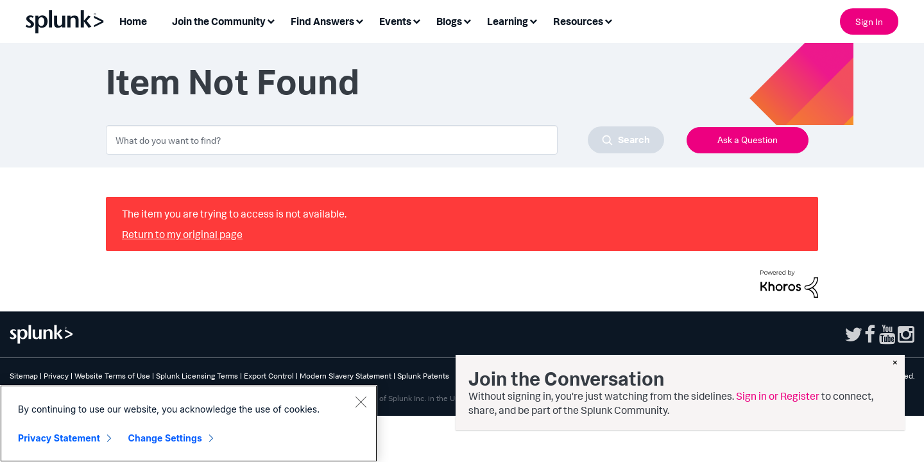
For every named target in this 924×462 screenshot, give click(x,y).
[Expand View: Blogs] (467, 20)
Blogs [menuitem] (449, 21)
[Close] (360, 401)
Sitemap (24, 376)
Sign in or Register (777, 395)
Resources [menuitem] (578, 21)
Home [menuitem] (133, 21)
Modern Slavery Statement (345, 376)
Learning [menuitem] (507, 21)
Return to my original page (182, 234)
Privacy (56, 376)
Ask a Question (747, 139)
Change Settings (165, 437)
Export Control (269, 376)
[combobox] (385, 140)
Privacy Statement (59, 437)
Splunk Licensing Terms (197, 376)
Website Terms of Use (112, 376)
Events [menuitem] (395, 21)
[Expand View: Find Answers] (359, 20)
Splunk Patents (423, 376)
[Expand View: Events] (416, 20)
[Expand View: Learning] (533, 20)
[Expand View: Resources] (608, 20)
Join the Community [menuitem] (219, 21)
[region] (188, 423)
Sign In (869, 21)
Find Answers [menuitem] (322, 21)
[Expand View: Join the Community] (270, 20)
